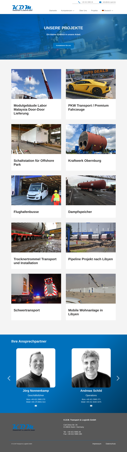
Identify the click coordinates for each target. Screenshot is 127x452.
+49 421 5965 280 (74, 434)
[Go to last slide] (9, 378)
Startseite (53, 11)
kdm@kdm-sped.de (107, 2)
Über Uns (83, 11)
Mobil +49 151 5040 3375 (91, 402)
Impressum (96, 444)
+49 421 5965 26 (85, 2)
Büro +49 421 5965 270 (35, 399)
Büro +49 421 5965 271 (91, 399)
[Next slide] (118, 378)
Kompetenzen (66, 11)
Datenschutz (111, 444)
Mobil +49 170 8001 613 (35, 402)
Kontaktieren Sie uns (63, 45)
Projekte (94, 11)
